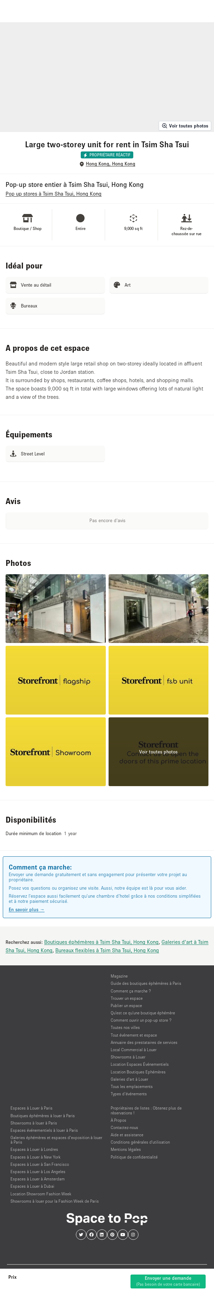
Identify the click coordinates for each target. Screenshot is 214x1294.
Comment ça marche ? (131, 991)
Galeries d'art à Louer (129, 1079)
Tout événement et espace (134, 1035)
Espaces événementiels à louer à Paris (44, 1130)
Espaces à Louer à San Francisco (39, 1164)
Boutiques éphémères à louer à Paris (42, 1115)
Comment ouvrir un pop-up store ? (141, 1020)
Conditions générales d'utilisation (140, 1142)
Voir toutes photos (184, 126)
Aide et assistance (127, 1134)
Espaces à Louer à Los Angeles (37, 1171)
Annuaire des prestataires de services (144, 1042)
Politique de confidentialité (134, 1157)
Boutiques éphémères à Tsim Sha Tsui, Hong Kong (101, 942)
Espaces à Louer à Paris (31, 1108)
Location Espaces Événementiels (140, 1064)
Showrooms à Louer (128, 1057)
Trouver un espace (127, 998)
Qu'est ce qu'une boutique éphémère (143, 1013)
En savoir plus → (27, 909)
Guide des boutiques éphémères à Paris (146, 983)
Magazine (119, 976)
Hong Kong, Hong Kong (110, 163)
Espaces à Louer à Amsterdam (37, 1179)
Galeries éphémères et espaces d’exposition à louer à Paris (56, 1139)
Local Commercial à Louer (134, 1049)
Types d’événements (129, 1093)
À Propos (118, 1120)
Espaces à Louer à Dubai (32, 1186)
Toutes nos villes (125, 1027)
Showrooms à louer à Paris (33, 1123)
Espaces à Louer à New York (35, 1157)
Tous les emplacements (132, 1086)
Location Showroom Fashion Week (40, 1194)
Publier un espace (126, 1005)
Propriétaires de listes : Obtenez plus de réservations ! (146, 1110)
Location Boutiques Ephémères (138, 1072)
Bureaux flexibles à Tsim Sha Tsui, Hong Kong (107, 950)
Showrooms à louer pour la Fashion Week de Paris (54, 1201)
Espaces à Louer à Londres (34, 1149)
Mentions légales (126, 1149)
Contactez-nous (124, 1127)
